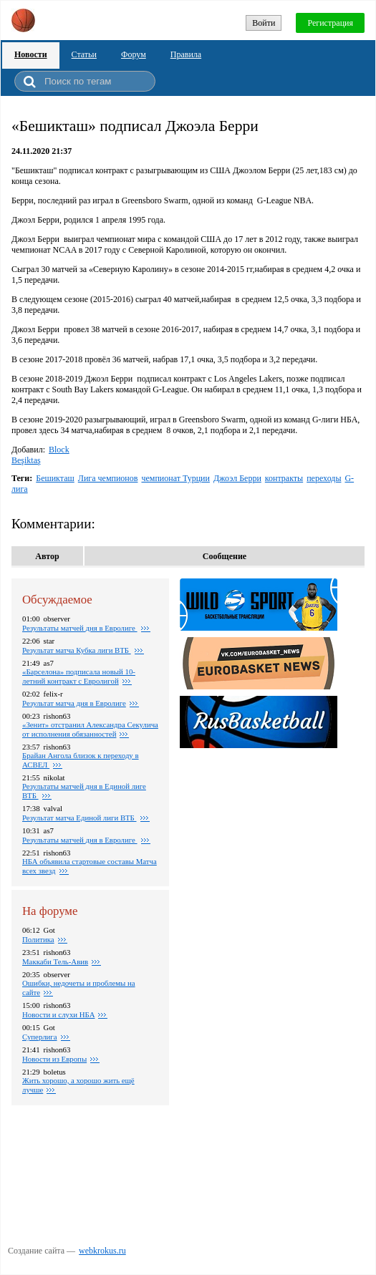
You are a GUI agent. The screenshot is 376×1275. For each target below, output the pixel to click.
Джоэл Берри (237, 478)
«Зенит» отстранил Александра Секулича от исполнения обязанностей (90, 729)
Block (59, 450)
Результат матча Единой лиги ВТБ (79, 817)
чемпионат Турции (175, 478)
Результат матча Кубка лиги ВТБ (76, 650)
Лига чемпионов (108, 478)
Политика (38, 939)
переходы (324, 478)
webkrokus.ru (102, 1251)
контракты (284, 478)
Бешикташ (55, 478)
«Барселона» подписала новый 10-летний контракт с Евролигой (78, 676)
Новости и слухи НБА (58, 1014)
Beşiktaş (26, 460)
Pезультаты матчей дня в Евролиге (80, 628)
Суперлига (39, 1036)
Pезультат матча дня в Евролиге (74, 703)
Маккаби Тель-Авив (55, 961)
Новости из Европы (54, 1059)
